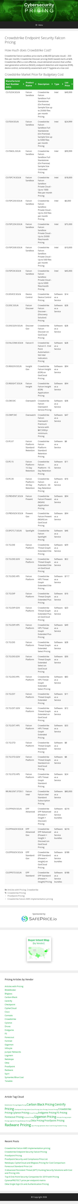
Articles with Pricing (16, 889)
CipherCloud (11, 1008)
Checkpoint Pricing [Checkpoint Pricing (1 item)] (20, 1109)
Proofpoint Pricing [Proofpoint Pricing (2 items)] (54, 1120)
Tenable (8, 1081)
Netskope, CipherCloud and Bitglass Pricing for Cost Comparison (35, 1162)
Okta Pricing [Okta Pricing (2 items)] (37, 1120)
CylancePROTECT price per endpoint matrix (25, 1180)
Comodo (9, 1015)
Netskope (9, 1059)
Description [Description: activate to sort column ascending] (43, 84)
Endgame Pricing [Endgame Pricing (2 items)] (47, 1112)
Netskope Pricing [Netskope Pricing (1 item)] (25, 1121)
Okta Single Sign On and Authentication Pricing (27, 1184)
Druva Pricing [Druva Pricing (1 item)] (33, 1113)
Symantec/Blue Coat (14, 1077)
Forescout (9, 1037)
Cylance (8, 1022)
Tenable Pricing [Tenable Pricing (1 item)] (62, 1126)
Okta (7, 1062)
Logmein (9, 1055)
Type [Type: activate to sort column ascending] (56, 84)
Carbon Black (11, 997)
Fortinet (8, 1040)
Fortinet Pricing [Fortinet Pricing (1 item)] (29, 1117)
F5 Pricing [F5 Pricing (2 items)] (62, 1112)
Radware (9, 1070)
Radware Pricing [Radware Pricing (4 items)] (18, 1124)
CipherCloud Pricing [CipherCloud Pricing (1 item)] (33, 1109)
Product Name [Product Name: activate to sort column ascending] (30, 84)
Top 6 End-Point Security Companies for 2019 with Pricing (32, 1176)
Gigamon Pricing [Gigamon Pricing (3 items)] (45, 1117)
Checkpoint (10, 1004)
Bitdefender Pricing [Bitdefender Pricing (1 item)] (11, 1105)
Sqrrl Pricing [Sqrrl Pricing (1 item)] (35, 1126)
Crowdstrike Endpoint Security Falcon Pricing (26, 1151)
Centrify (8, 1000)
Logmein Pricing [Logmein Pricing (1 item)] (14, 1121)
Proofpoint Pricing (16, 895)
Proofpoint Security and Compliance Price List (26, 1159)
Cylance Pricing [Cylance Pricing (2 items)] (21, 1112)
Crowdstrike (32, 889)
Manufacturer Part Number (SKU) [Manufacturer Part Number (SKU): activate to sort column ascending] (13, 84)
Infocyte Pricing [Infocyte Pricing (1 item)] (61, 1117)
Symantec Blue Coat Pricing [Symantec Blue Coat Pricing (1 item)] (48, 1126)
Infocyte (8, 1048)
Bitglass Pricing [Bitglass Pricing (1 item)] (21, 1105)
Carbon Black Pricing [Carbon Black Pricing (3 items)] (40, 1104)
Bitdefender (10, 990)
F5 (6, 1033)
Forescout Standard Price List (18, 1166)
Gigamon (9, 1044)
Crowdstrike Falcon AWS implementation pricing (30, 899)
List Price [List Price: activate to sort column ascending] (67, 84)
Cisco (7, 1011)
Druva (7, 1026)
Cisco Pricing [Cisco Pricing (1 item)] (43, 1109)
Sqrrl (7, 1073)
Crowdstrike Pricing (16, 892)
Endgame (9, 1030)
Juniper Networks (13, 1051)
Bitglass (8, 993)
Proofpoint (10, 1066)
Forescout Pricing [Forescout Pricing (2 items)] (14, 1117)
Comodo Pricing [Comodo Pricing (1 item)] (53, 1109)
